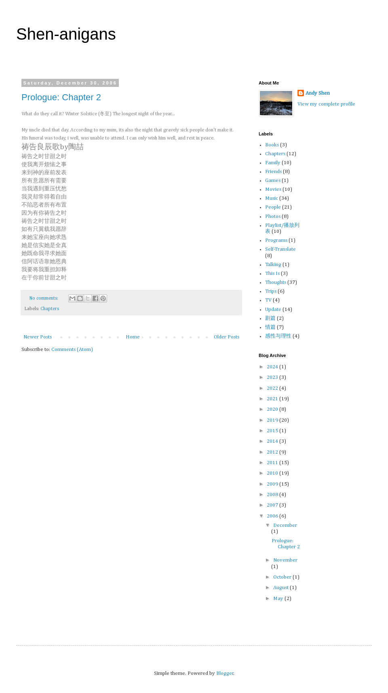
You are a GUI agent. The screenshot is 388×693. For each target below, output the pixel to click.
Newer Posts (37, 337)
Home (133, 337)
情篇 (270, 327)
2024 (273, 367)
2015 (273, 430)
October (283, 577)
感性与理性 (278, 336)
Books (272, 145)
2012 (273, 452)
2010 (273, 473)
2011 (273, 462)
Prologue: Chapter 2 (61, 97)
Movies (273, 189)
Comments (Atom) (72, 349)
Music (271, 198)
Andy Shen (318, 93)
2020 (273, 409)
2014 (273, 441)
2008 (273, 494)
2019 (273, 420)
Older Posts (226, 337)
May (279, 598)
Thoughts (275, 282)
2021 (273, 398)
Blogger (225, 673)
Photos (272, 216)
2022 (273, 388)
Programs (276, 240)
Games (272, 180)
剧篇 (270, 318)
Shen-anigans (66, 34)
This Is (272, 273)
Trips (270, 291)
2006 (273, 516)
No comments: (44, 298)
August (281, 587)
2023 (273, 377)
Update (273, 309)
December (285, 525)
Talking (273, 264)
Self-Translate (280, 249)
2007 (273, 505)
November (285, 560)
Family (272, 162)
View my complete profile (326, 104)
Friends (273, 171)
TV (268, 300)
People (273, 207)
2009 (273, 484)
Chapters (49, 308)
